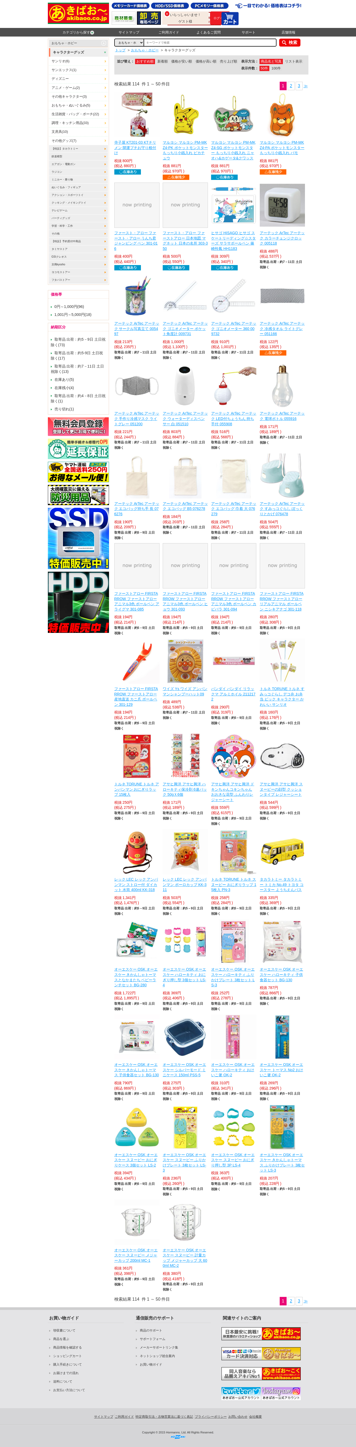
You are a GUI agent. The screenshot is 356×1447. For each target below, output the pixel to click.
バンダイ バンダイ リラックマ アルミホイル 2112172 (233, 694)
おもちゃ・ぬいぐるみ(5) (71, 105)
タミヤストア (60, 249)
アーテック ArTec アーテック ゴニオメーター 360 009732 (233, 328)
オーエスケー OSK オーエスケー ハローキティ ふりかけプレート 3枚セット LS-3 (232, 977)
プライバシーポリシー (211, 1416)
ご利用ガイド (168, 32)
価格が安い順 (181, 61)
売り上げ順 (228, 61)
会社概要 (255, 1416)
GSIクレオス (59, 256)
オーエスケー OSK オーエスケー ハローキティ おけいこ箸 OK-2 (232, 1069)
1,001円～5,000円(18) (73, 314)
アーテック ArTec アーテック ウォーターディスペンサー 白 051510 (185, 418)
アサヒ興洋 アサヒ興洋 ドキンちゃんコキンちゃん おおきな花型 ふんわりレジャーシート (232, 792)
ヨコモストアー (61, 272)
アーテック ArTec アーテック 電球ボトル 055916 (282, 416)
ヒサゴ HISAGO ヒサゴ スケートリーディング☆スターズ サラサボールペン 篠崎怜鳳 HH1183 (233, 241)
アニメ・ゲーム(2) (66, 88)
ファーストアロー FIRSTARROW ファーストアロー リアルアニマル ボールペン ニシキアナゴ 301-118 (282, 601)
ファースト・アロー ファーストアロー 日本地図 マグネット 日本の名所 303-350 (185, 241)
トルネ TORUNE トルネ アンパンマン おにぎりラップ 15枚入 (136, 789)
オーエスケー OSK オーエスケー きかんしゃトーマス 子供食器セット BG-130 (136, 1069)
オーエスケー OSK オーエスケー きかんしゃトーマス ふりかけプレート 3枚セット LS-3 (282, 1163)
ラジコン (57, 171)
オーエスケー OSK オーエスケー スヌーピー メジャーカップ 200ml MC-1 (136, 1255)
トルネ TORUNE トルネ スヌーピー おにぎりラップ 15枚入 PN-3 (233, 884)
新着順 (162, 61)
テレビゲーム (60, 210)
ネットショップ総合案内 (157, 1356)
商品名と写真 (271, 61)
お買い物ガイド (151, 1364)
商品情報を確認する (67, 1347)
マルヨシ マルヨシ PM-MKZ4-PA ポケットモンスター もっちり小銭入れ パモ (282, 147)
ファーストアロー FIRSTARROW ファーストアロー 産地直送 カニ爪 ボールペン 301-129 (136, 697)
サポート (249, 32)
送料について (62, 1381)
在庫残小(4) (64, 388)
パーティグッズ (61, 218)
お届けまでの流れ (66, 1373)
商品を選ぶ (61, 1339)
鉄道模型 (57, 156)
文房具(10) (60, 132)
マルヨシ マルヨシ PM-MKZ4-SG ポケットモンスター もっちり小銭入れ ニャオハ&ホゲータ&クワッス (233, 150)
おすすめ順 (145, 61)
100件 (275, 68)
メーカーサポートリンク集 (159, 1347)
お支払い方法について (69, 1390)
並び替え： (125, 61)
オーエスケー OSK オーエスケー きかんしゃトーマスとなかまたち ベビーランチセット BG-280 (136, 977)
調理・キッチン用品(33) (70, 123)
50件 (264, 68)
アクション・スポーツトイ (67, 194)
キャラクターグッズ (68, 52)
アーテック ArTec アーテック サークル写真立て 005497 (137, 328)
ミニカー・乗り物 (62, 179)
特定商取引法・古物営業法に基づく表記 (164, 1416)
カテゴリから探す (78, 32)
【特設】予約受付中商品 (66, 241)
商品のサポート (151, 1330)
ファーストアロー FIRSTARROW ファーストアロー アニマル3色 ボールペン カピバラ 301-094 (233, 601)
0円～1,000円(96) (69, 306)
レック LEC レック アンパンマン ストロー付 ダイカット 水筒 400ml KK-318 (136, 884)
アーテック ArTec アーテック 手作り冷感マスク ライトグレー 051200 (137, 418)
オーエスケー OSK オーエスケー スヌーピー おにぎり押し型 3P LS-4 (232, 1160)
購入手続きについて (67, 1364)
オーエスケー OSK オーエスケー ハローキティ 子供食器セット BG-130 (281, 974)
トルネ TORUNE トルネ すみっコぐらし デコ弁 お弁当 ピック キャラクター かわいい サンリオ (282, 697)
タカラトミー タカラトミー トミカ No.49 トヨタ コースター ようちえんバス (282, 884)
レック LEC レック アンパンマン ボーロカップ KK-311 (185, 884)
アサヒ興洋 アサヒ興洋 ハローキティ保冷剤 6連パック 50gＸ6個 (185, 789)
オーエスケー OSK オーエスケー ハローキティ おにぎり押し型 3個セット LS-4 (184, 977)
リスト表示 (293, 61)
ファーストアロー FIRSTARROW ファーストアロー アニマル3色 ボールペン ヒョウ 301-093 (185, 601)
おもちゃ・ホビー (64, 43)
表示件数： (249, 68)
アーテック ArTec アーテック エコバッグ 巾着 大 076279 (233, 508)
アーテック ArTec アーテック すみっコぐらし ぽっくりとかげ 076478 (282, 508)
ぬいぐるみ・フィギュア (66, 187)
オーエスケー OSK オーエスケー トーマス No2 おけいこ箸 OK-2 (281, 1069)
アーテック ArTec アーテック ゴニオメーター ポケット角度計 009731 (185, 328)
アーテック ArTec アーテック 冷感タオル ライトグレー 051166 (282, 328)
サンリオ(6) (61, 61)
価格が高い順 (206, 61)
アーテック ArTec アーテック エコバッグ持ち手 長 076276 (137, 508)
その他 (56, 233)
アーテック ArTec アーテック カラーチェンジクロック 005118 (282, 238)
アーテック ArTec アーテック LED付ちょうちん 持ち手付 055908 (233, 418)
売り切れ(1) (64, 409)
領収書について (64, 1330)
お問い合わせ (238, 1416)
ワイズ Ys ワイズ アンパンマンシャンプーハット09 (185, 691)
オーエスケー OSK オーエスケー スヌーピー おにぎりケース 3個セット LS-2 (136, 1160)
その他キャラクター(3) (69, 96)
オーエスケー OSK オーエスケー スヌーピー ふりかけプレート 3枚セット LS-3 (184, 1163)
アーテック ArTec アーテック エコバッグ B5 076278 (185, 506)
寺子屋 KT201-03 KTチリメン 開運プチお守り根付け (135, 147)
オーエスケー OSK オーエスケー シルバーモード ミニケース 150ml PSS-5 (184, 1069)
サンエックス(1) (64, 70)
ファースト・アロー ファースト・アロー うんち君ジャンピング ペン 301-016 (136, 241)
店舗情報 (288, 32)
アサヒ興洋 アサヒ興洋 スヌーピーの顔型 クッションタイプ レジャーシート (281, 789)
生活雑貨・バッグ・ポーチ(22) (75, 114)
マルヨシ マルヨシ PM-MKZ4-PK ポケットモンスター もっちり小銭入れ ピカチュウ (185, 150)
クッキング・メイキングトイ (69, 202)
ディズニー (60, 79)
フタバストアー (61, 279)
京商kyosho (58, 264)
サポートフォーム (152, 1339)
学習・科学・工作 (62, 225)
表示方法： (249, 61)
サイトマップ (129, 32)
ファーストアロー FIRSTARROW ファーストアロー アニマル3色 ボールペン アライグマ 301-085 (137, 601)
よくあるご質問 (208, 32)
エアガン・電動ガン (64, 164)
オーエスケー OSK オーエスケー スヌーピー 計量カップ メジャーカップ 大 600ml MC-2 (185, 1258)
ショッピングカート (67, 1356)
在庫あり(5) (64, 379)
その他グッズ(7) (64, 141)
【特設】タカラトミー (65, 148)
